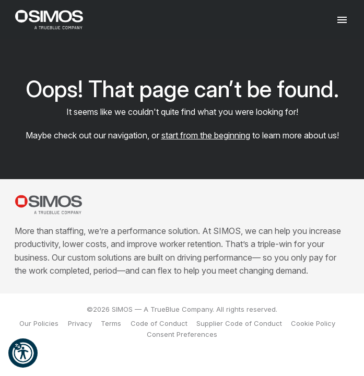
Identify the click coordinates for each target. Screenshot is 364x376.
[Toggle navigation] (342, 19)
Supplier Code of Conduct (239, 323)
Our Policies (38, 323)
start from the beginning (205, 135)
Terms (111, 323)
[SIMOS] (49, 19)
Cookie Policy (313, 323)
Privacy (80, 323)
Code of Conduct (159, 323)
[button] (23, 353)
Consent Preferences (182, 334)
